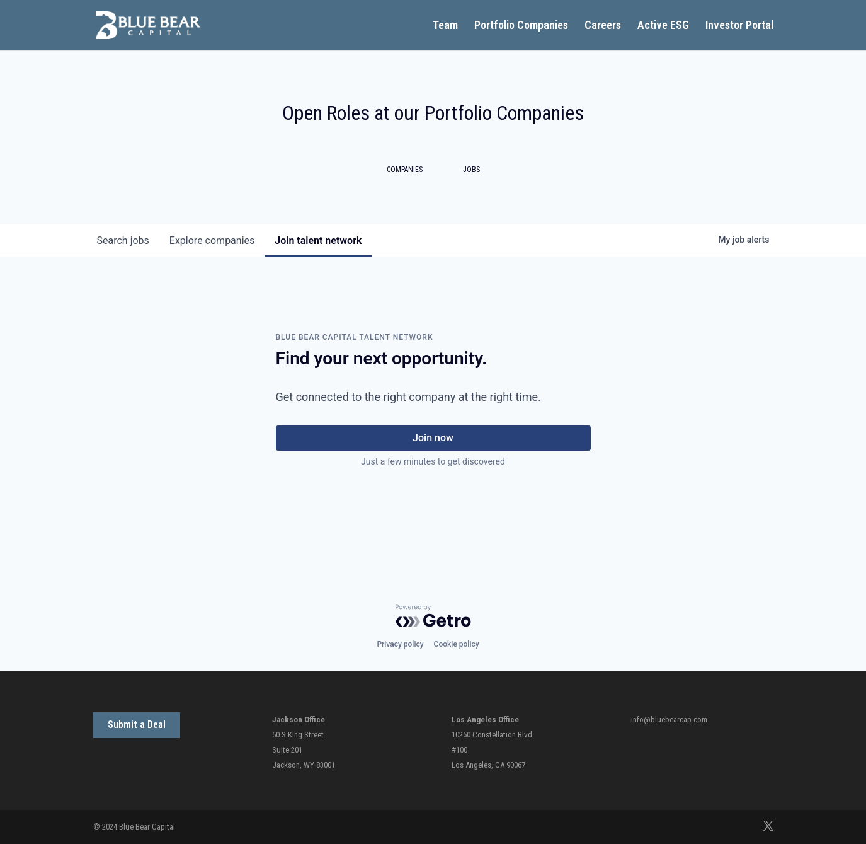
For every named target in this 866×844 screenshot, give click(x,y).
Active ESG (663, 26)
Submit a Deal (137, 725)
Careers (602, 26)
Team (445, 26)
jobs (123, 240)
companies (211, 240)
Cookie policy (456, 644)
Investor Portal (739, 26)
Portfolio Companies (521, 26)
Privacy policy (400, 644)
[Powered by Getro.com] (433, 615)
